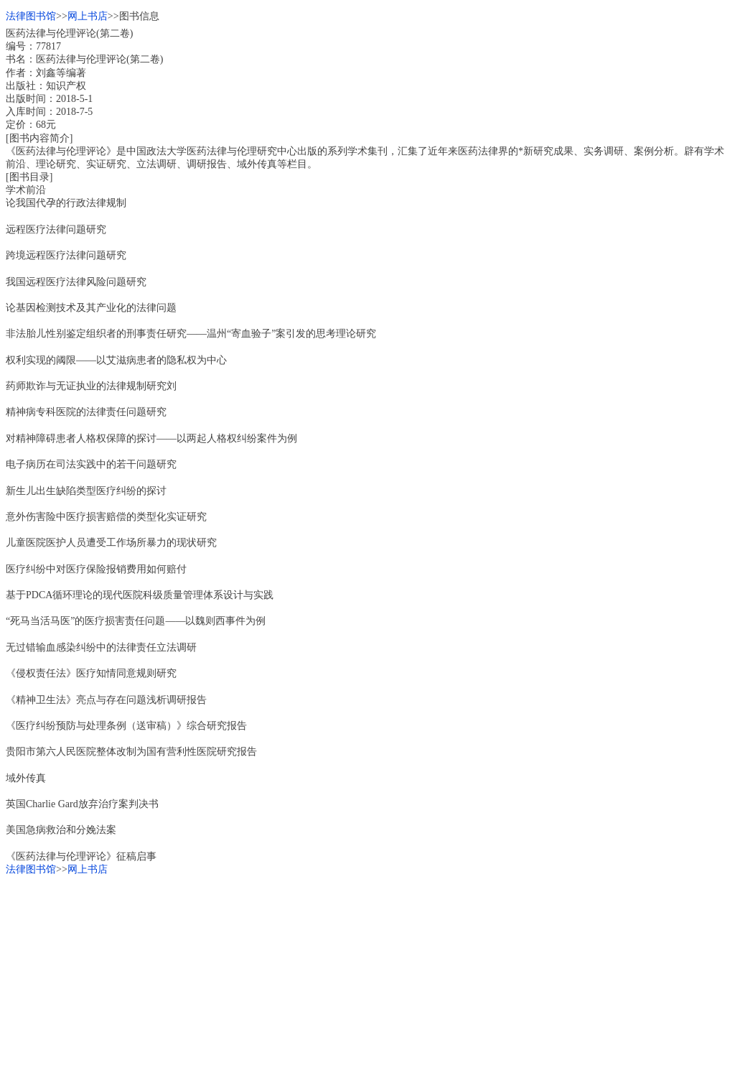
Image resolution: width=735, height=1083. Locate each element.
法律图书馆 (31, 16)
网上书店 (87, 16)
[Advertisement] (367, 976)
